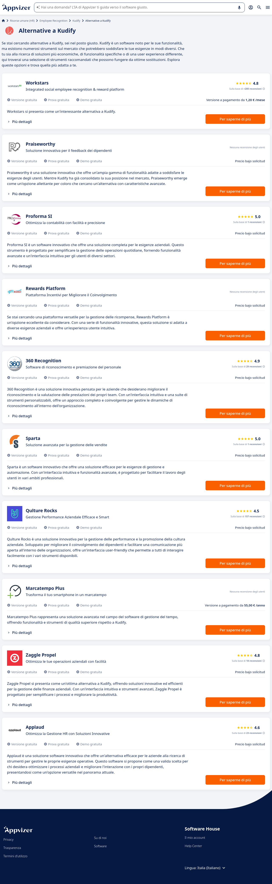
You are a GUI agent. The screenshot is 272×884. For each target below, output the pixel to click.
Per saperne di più (235, 119)
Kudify (76, 21)
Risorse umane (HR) (22, 21)
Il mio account (195, 837)
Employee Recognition (53, 21)
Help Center (193, 846)
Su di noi (100, 838)
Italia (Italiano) (211, 867)
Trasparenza (12, 848)
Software (100, 846)
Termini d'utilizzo (15, 856)
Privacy (8, 839)
